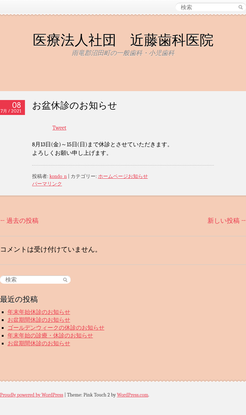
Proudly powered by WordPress (31, 395)
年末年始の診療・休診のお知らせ (50, 335)
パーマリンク (47, 184)
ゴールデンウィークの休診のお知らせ (55, 328)
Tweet (59, 128)
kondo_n (58, 176)
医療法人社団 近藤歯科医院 (123, 39)
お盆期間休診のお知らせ (38, 320)
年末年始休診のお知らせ (38, 312)
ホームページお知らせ (123, 176)
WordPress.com (132, 395)
